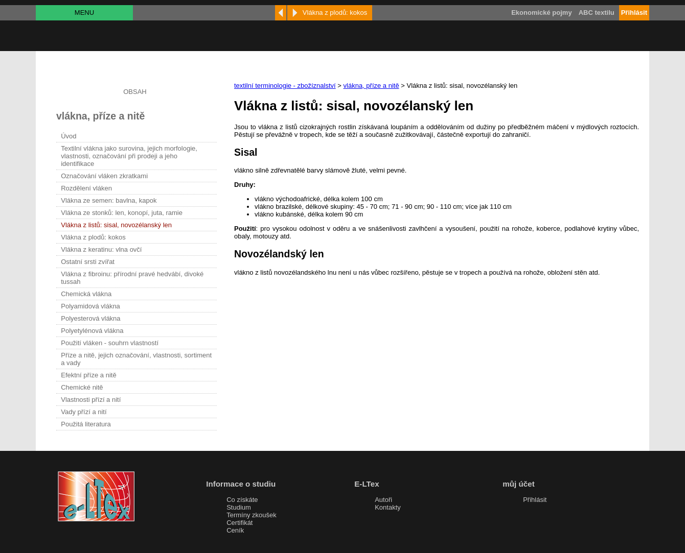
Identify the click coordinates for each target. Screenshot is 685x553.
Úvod (68, 136)
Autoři (383, 499)
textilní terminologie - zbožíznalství (285, 85)
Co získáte (242, 499)
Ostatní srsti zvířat (88, 262)
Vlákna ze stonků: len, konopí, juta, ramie (121, 213)
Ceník (235, 530)
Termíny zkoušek (251, 515)
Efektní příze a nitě (88, 375)
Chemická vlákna (86, 294)
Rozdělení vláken (86, 188)
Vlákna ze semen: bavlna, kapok (108, 200)
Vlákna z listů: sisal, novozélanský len (116, 225)
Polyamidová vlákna (90, 306)
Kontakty (388, 507)
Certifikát (239, 522)
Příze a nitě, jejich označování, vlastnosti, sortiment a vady (136, 359)
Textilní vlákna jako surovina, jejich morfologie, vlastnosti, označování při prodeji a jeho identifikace (129, 156)
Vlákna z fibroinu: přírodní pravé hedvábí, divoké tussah (132, 277)
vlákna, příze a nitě (371, 85)
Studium (238, 507)
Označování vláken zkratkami (104, 176)
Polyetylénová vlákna (92, 330)
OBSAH (135, 91)
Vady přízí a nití (83, 412)
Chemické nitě (82, 387)
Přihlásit (534, 499)
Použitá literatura (86, 424)
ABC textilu (596, 12)
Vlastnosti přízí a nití (91, 399)
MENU (84, 12)
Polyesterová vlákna (90, 318)
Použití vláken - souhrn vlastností (109, 343)
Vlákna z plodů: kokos (93, 237)
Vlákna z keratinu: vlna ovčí (101, 249)
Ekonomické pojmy (541, 12)
